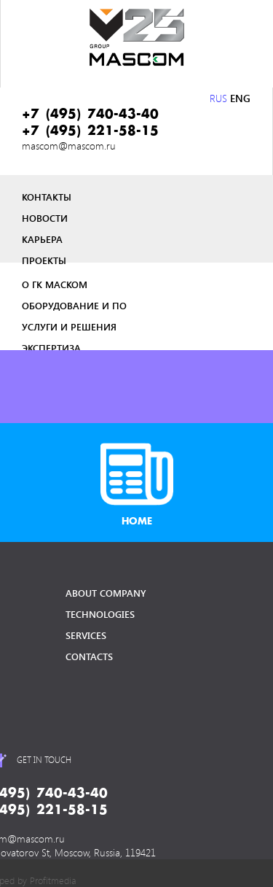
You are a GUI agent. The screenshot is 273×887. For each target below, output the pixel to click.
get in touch (44, 759)
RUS (218, 98)
